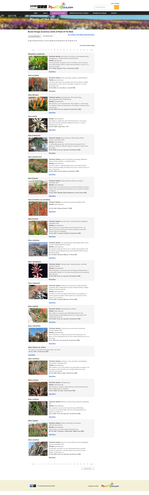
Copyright (90, 486)
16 (84, 50)
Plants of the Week (58, 13)
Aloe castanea (33, 242)
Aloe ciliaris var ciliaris (37, 349)
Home (35, 13)
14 (77, 50)
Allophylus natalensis (36, 54)
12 (70, 50)
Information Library (100, 13)
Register (117, 3)
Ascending (83, 45)
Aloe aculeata (33, 76)
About (45, 13)
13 (74, 50)
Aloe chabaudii (34, 285)
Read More (52, 71)
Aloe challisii (33, 308)
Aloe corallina (33, 443)
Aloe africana (33, 95)
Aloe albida (32, 117)
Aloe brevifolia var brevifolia (39, 201)
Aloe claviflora (33, 361)
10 (64, 50)
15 (80, 50)
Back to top (88, 471)
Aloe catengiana (34, 263)
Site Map (96, 486)
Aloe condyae (33, 402)
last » (91, 50)
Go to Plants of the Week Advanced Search (81, 36)
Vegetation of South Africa (79, 13)
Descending (90, 45)
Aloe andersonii (34, 136)
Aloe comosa (33, 382)
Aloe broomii (33, 220)
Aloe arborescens (34, 158)
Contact (114, 13)
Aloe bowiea (33, 179)
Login (112, 3)
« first (33, 50)
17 (87, 50)
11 (67, 50)
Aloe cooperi (33, 423)
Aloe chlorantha (34, 328)
